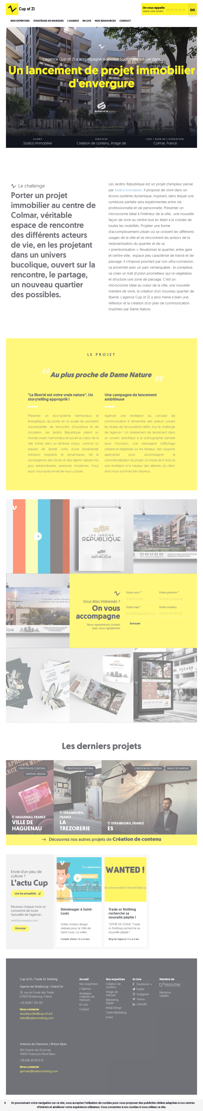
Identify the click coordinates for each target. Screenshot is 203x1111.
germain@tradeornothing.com (39, 1087)
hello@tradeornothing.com (37, 1034)
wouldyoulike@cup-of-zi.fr (36, 1030)
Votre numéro (168, 619)
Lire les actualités (28, 909)
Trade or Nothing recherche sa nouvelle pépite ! (122, 930)
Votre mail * (133, 619)
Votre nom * (134, 604)
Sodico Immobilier (129, 202)
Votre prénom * (169, 604)
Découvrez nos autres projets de (101, 853)
